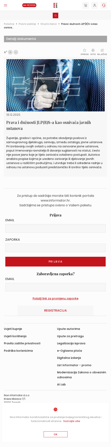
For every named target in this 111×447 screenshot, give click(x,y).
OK (55, 434)
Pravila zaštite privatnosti (22, 343)
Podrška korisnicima (18, 351)
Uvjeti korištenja (15, 336)
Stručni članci (48, 24)
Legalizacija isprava (71, 343)
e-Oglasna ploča (69, 351)
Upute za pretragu (70, 336)
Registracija (55, 310)
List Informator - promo (74, 365)
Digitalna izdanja (69, 358)
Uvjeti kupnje (13, 329)
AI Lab (61, 384)
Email (9, 220)
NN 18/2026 (29, 5)
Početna (9, 24)
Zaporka (12, 239)
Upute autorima (68, 329)
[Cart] (85, 5)
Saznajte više (71, 421)
